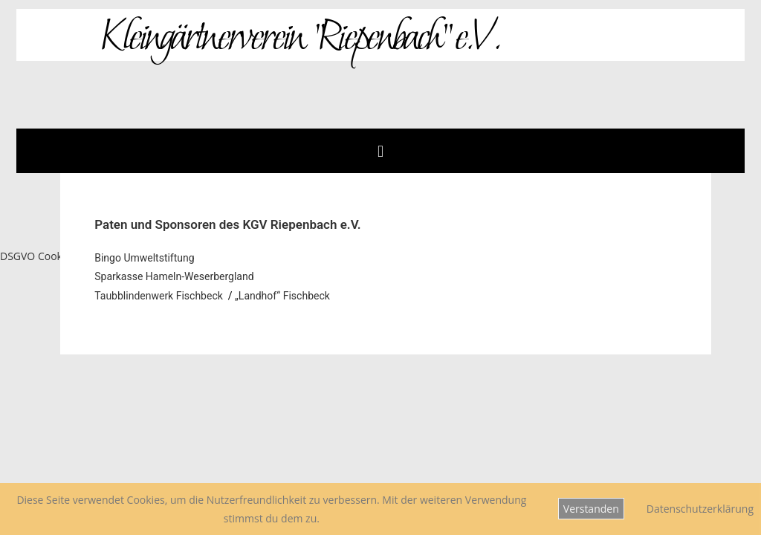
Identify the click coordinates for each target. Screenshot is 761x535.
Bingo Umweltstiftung (144, 258)
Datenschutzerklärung (700, 509)
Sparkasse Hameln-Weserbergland (173, 276)
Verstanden (591, 509)
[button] (380, 150)
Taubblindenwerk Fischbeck (158, 296)
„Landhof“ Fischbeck (283, 296)
